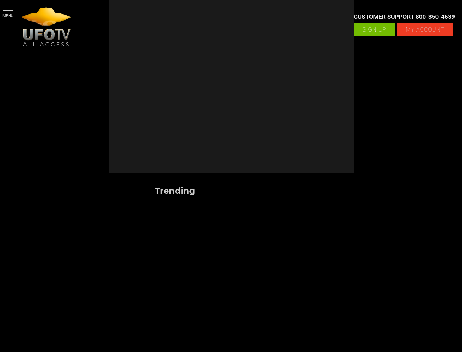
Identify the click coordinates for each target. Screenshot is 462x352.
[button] (8, 8)
